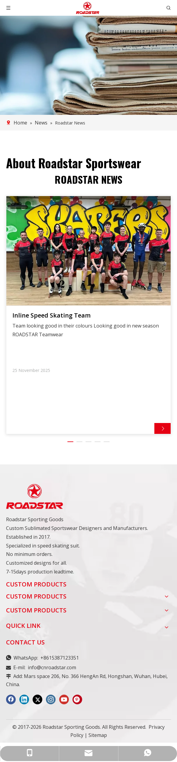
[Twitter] (37, 702)
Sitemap (97, 738)
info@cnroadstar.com (52, 670)
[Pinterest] (77, 702)
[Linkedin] (24, 702)
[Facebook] (11, 702)
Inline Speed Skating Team (51, 317)
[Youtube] (64, 702)
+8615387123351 (59, 660)
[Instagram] (51, 702)
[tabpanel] (88, 316)
